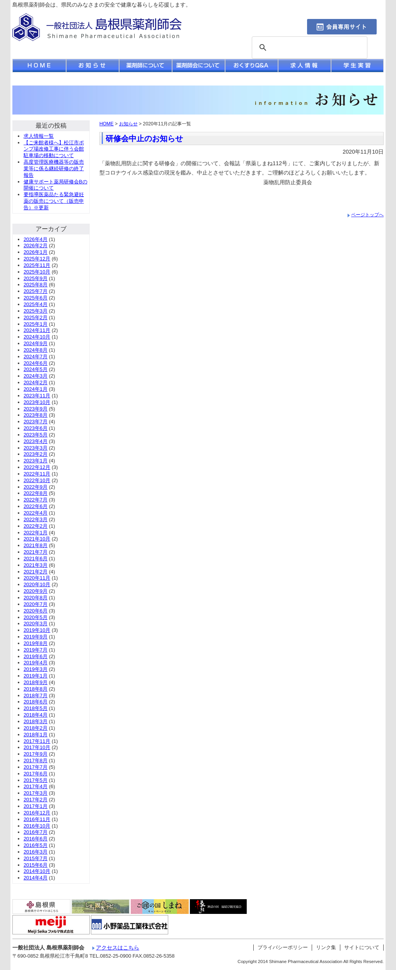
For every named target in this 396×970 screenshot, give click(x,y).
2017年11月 (37, 741)
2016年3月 (36, 852)
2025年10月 (37, 272)
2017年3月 (36, 793)
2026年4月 (36, 239)
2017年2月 (36, 799)
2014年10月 (37, 871)
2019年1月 (36, 676)
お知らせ (128, 124)
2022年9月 (36, 487)
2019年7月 (36, 650)
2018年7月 (36, 695)
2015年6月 (36, 865)
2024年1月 (36, 389)
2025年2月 (36, 317)
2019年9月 (36, 637)
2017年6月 (36, 774)
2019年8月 (36, 643)
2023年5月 (36, 435)
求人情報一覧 (39, 136)
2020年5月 (36, 617)
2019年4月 (36, 662)
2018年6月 (36, 702)
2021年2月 (36, 572)
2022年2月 (36, 526)
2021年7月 (36, 552)
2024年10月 (37, 337)
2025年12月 (37, 259)
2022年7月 (36, 500)
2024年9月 (36, 343)
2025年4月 (36, 304)
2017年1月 (36, 806)
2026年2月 (36, 245)
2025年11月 (37, 265)
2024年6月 (36, 363)
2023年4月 (36, 441)
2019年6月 (36, 656)
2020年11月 (37, 578)
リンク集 (326, 947)
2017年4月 (36, 786)
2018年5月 (36, 708)
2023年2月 (36, 454)
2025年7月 (36, 291)
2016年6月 (36, 839)
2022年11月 (37, 474)
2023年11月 (37, 396)
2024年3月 (36, 376)
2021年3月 (36, 565)
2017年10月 (37, 747)
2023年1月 (36, 461)
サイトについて (361, 947)
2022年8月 (36, 493)
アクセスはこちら (117, 947)
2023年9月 (36, 409)
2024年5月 (36, 369)
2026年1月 (36, 252)
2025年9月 (36, 278)
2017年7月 (36, 767)
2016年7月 (36, 832)
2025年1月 (36, 324)
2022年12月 (37, 467)
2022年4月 (36, 513)
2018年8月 (36, 689)
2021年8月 (36, 545)
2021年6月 (36, 558)
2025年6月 (36, 298)
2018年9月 (36, 682)
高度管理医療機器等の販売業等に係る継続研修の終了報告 (54, 168)
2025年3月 (36, 311)
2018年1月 (36, 734)
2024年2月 (36, 382)
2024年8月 (36, 350)
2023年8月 (36, 415)
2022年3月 (36, 519)
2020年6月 (36, 611)
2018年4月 (36, 715)
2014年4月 (36, 878)
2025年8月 (36, 284)
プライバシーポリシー (283, 947)
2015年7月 (36, 858)
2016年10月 (37, 826)
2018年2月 (36, 728)
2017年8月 (36, 760)
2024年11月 (37, 330)
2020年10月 (37, 584)
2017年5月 (36, 780)
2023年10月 (37, 402)
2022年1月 (36, 532)
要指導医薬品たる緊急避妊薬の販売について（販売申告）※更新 (54, 201)
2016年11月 (37, 819)
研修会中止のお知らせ (144, 138)
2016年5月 (36, 845)
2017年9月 (36, 754)
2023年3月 (36, 448)
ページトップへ (367, 214)
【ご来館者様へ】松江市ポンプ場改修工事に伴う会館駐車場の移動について (54, 149)
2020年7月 (36, 604)
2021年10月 (37, 539)
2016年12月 (37, 813)
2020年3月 (36, 623)
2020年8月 (36, 597)
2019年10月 (37, 630)
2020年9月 (36, 591)
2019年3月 (36, 669)
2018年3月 (36, 721)
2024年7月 (36, 356)
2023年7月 (36, 421)
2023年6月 (36, 428)
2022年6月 (36, 506)
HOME (106, 124)
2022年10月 (37, 480)
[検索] (308, 48)
